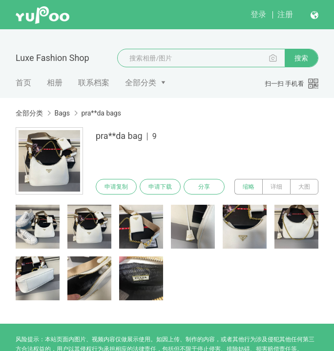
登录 (258, 14)
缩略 (248, 186)
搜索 (301, 58)
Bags (61, 113)
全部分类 (140, 82)
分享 (204, 186)
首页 (23, 82)
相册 (55, 82)
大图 (304, 186)
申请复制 (116, 186)
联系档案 (93, 82)
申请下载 (160, 186)
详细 (276, 186)
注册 (285, 14)
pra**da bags (101, 113)
